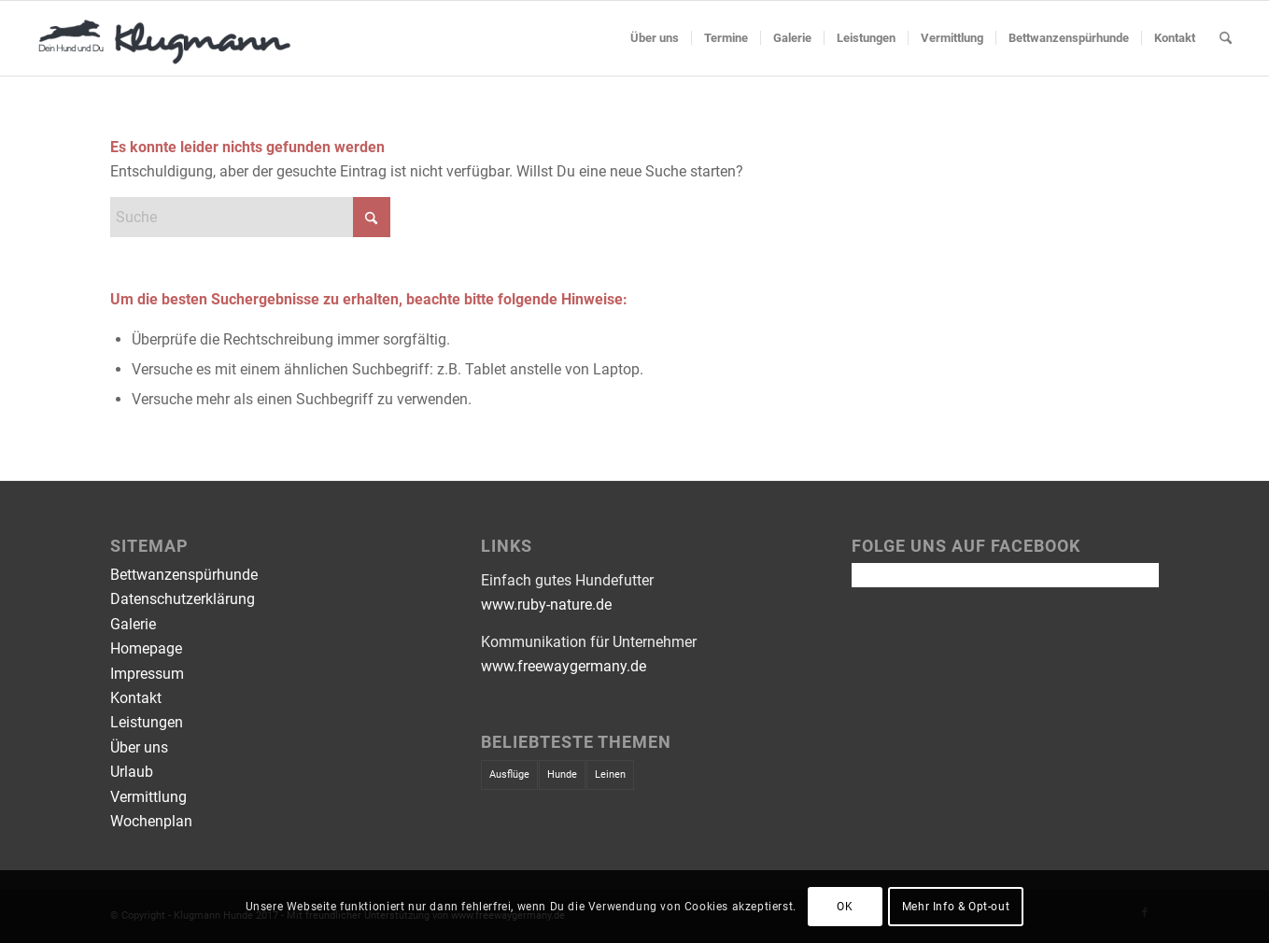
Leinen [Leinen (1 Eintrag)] (610, 774)
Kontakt (136, 698)
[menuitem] (654, 38)
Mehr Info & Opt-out (955, 906)
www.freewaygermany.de (563, 666)
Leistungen (146, 722)
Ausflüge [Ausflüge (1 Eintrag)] (509, 774)
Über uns (139, 747)
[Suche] (1225, 38)
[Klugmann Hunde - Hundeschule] (165, 38)
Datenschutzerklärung (182, 599)
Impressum (147, 674)
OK (845, 906)
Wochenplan (151, 821)
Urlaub (131, 772)
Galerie (133, 624)
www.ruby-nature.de (546, 604)
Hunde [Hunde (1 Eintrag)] (562, 774)
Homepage (146, 648)
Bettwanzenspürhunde (184, 575)
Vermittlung (148, 797)
